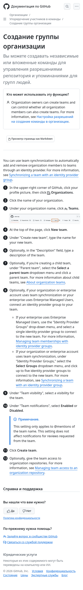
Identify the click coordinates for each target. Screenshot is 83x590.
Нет (26, 511)
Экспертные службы (44, 575)
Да (10, 511)
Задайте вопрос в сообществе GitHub (30, 536)
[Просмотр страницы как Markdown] (30, 139)
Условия (37, 571)
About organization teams (45, 282)
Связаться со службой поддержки (28, 542)
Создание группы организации (30, 23)
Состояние (10, 575)
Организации (19, 15)
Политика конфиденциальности (21, 518)
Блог (65, 575)
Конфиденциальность (61, 571)
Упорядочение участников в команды (35, 19)
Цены (24, 575)
